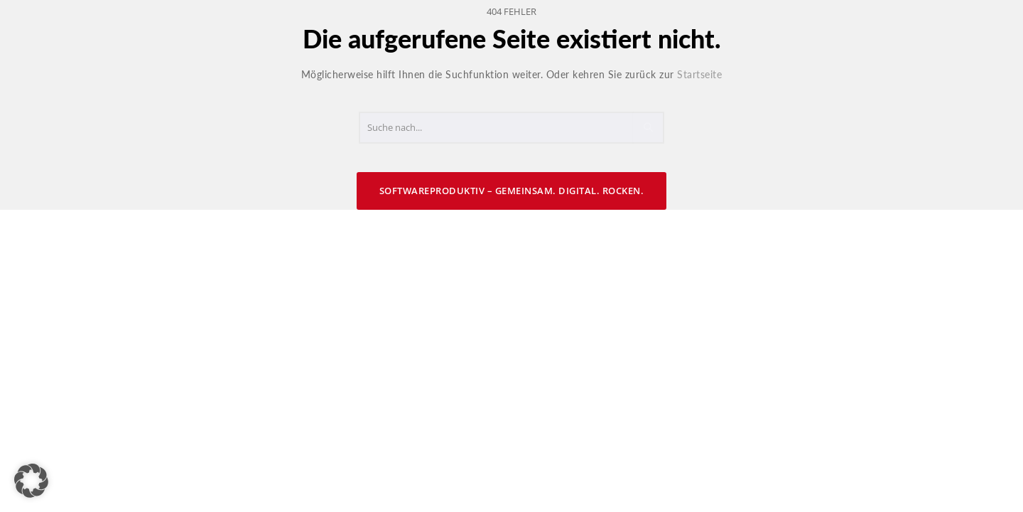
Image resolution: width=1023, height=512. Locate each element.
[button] (31, 480)
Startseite (699, 74)
